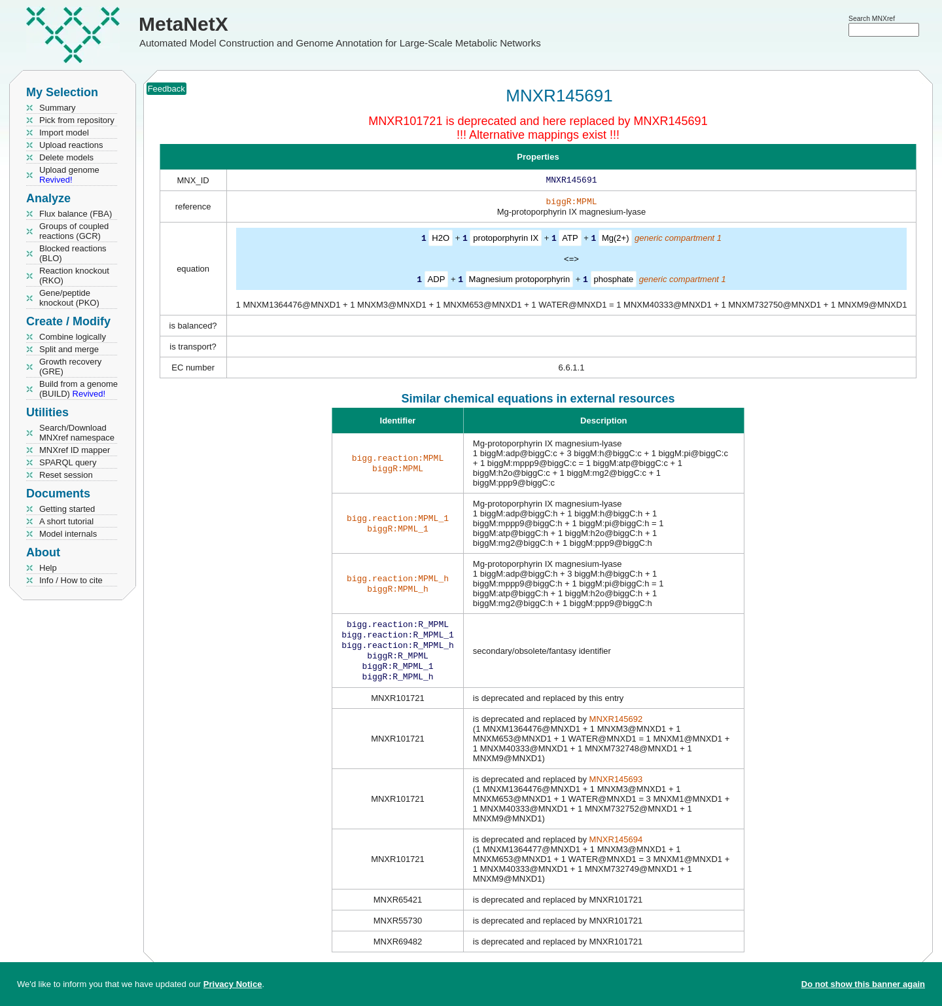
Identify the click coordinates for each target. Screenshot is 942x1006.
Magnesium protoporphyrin (519, 281)
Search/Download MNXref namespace (76, 432)
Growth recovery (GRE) (70, 366)
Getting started (67, 509)
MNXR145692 (616, 728)
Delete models (66, 157)
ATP (570, 240)
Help (48, 568)
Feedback (166, 89)
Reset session (66, 475)
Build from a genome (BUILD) (78, 389)
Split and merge (69, 349)
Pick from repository (76, 120)
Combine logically (72, 337)
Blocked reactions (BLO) (73, 253)
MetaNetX (183, 24)
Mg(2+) (615, 240)
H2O (440, 240)
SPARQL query (67, 462)
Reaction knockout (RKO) (74, 275)
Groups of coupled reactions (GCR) (74, 231)
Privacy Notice (232, 984)
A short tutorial (66, 521)
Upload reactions (71, 145)
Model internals (68, 534)
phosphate (614, 281)
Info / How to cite (71, 580)
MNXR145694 (616, 848)
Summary (57, 108)
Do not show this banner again (863, 984)
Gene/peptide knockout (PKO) (69, 298)
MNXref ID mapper (74, 450)
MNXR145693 (616, 788)
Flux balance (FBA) (75, 214)
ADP (436, 281)
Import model (64, 132)
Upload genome (69, 175)
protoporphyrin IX (505, 240)
